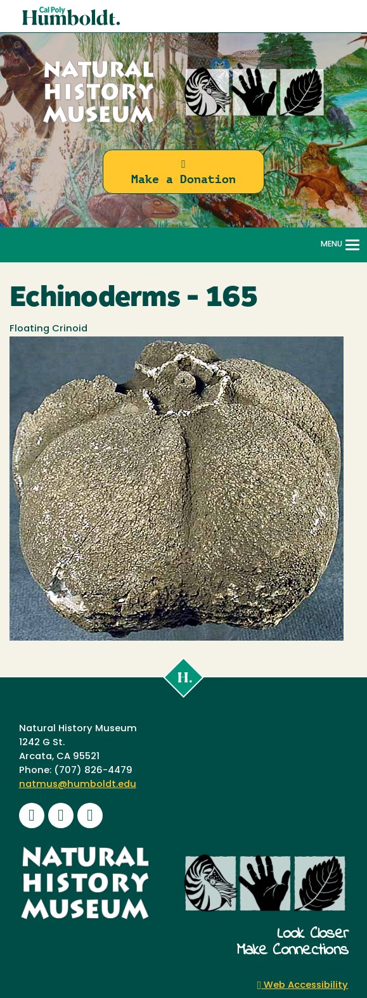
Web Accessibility (303, 985)
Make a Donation (183, 172)
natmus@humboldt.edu (77, 785)
